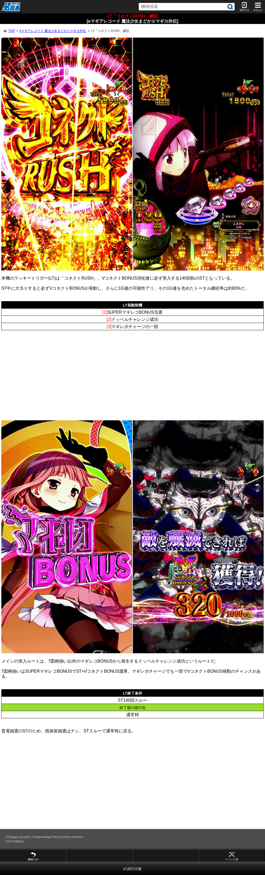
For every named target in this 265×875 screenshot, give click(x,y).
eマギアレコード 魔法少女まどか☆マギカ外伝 (52, 31)
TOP (11, 31)
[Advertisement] (132, 380)
